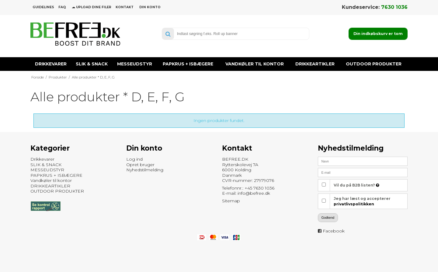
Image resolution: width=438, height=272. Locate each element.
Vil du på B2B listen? (356, 185)
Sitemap (231, 201)
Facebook (334, 231)
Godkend (328, 217)
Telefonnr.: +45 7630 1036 (248, 188)
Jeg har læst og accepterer (362, 201)
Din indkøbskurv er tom (378, 33)
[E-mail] (363, 172)
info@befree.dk (254, 193)
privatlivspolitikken (354, 204)
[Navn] (363, 161)
